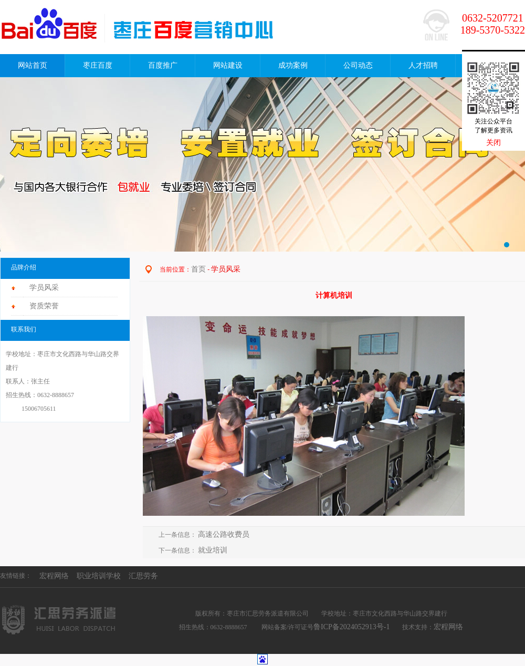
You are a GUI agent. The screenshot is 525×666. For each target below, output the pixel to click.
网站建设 (228, 65)
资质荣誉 (44, 306)
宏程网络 (54, 576)
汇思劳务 (143, 576)
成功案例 (293, 65)
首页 (198, 269)
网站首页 (32, 65)
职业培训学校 (99, 576)
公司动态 (358, 65)
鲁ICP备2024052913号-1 (351, 627)
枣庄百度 (97, 65)
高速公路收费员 (224, 534)
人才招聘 (423, 65)
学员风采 (44, 288)
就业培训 (212, 550)
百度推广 (162, 65)
